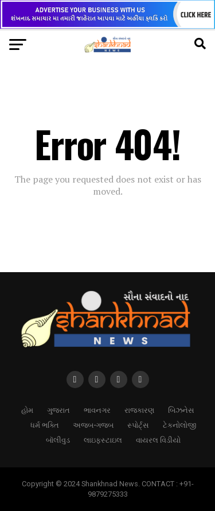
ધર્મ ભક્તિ (44, 424)
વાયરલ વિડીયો (158, 439)
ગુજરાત (58, 409)
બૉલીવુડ (58, 439)
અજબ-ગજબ (93, 424)
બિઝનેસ (181, 409)
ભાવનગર (97, 409)
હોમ (27, 409)
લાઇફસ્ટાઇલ (103, 439)
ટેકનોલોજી (179, 424)
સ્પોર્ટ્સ (138, 424)
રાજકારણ (139, 409)
